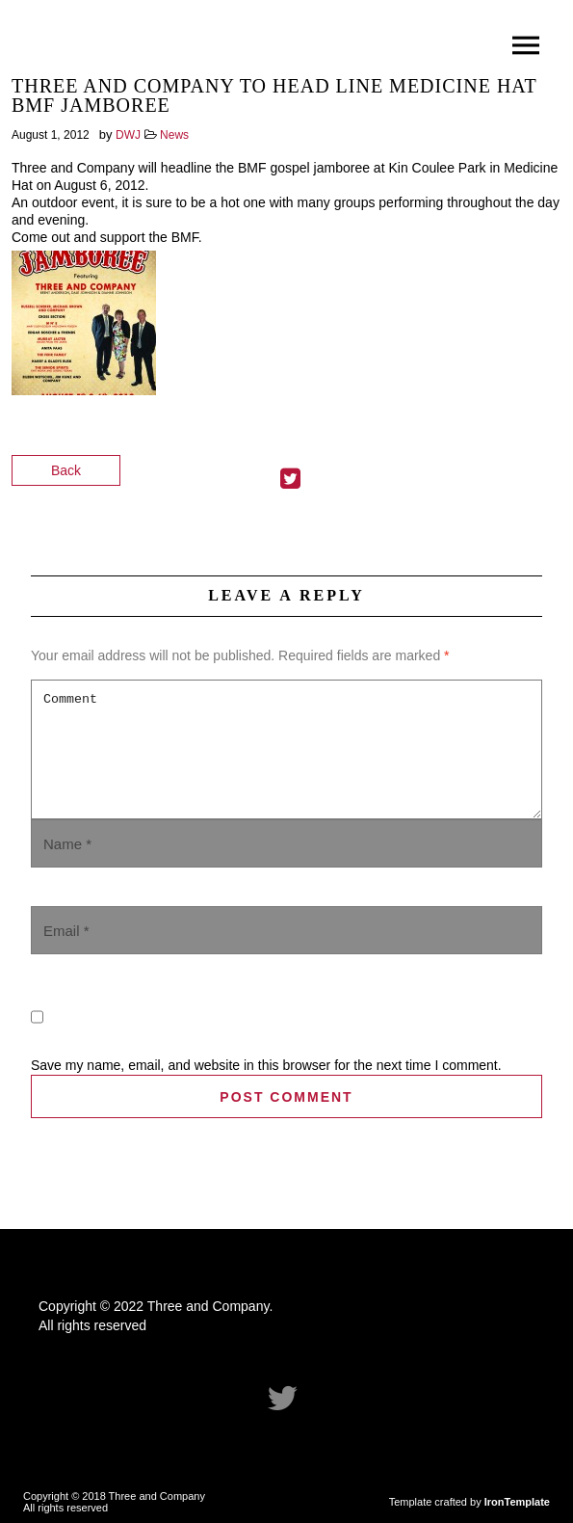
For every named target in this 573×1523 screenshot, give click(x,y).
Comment (286, 749)
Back (66, 470)
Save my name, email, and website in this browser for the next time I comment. (266, 1065)
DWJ (128, 135)
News (174, 135)
